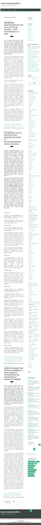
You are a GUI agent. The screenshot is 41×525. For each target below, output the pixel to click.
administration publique (33, 92)
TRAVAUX (30, 288)
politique (30, 232)
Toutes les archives (31, 40)
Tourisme (30, 279)
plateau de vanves (7, 361)
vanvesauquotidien (10, 3)
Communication (31, 124)
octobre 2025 (30, 35)
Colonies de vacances (32, 121)
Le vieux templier (36, 67)
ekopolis (10, 495)
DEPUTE (30, 138)
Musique (30, 211)
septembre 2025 (30, 37)
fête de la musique (18, 361)
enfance (30, 156)
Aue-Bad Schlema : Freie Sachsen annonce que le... (33, 52)
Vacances (30, 298)
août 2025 (29, 38)
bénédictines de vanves (32, 469)
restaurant (31, 241)
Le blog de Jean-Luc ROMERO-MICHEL (33, 65)
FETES (30, 171)
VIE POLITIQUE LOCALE (33, 353)
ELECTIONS (31, 151)
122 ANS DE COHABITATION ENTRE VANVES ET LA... (33, 424)
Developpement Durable (33, 139)
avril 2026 (29, 27)
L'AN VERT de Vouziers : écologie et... (34, 57)
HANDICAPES (31, 181)
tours (30, 281)
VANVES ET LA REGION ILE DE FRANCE (34, 310)
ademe (8, 495)
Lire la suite (30, 20)
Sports (30, 268)
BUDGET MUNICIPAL (32, 109)
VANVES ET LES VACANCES (33, 340)
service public (31, 258)
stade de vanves (31, 473)
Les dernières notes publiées (21, 521)
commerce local (31, 122)
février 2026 (30, 30)
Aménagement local (18, 123)
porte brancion (17, 124)
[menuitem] (3, 10)
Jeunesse (30, 192)
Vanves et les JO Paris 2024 (33, 338)
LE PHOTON (37, 69)
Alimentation (31, 94)
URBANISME (5, 124)
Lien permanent (7, 123)
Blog (29, 107)
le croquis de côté (32, 62)
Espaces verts (31, 160)
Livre (30, 198)
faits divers (31, 168)
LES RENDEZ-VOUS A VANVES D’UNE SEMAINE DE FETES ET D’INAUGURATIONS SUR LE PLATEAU (13, 138)
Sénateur (30, 254)
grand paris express (31, 471)
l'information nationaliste (32, 49)
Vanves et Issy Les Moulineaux (34, 302)
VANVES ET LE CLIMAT (32, 317)
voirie (30, 361)
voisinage (30, 363)
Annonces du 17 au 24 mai (32, 58)
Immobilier (31, 187)
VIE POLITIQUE (31, 351)
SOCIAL (30, 260)
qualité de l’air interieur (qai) (17, 495)
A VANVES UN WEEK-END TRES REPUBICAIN (34, 394)
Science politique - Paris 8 (33, 71)
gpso (36, 463)
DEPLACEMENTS (31, 136)
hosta (13, 494)
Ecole (30, 141)
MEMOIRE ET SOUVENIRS (33, 209)
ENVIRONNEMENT (32, 158)
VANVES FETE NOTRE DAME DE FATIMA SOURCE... (33, 400)
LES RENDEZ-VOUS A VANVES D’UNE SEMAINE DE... (34, 430)
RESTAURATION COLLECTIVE (34, 243)
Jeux (29, 194)
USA (29, 296)
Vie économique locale (33, 344)
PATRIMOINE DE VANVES (33, 224)
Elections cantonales (32, 153)
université (30, 290)
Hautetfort (22, 520)
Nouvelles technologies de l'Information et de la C (33, 216)
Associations (31, 102)
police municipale (32, 230)
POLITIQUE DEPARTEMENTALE (34, 234)
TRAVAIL (30, 286)
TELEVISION (31, 275)
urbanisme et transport (33, 294)
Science (30, 249)
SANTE (30, 247)
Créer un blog (18, 520)
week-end (30, 367)
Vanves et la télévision (33, 315)
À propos (15, 9)
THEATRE (30, 277)
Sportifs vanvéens (32, 266)
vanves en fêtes (12, 361)
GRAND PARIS (31, 177)
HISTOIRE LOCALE (32, 185)
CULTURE (30, 130)
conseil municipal (31, 475)
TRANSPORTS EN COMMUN (33, 285)
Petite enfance (31, 228)
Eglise (30, 149)
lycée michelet (30, 467)
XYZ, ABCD (34, 54)
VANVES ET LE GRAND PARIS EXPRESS (34, 327)
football (37, 461)
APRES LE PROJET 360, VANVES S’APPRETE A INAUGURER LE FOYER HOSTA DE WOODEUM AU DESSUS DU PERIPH (13, 373)
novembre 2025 (30, 34)
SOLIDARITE (31, 262)
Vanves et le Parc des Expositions (32, 332)
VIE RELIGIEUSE (31, 359)
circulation (31, 113)
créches (30, 128)
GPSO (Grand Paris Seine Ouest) (34, 175)
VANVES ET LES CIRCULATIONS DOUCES (34, 336)
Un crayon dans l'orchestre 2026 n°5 (34, 61)
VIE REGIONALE (31, 357)
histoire (30, 183)
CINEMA (30, 111)
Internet (30, 190)
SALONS (30, 245)
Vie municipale (31, 350)
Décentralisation (32, 132)
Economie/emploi (32, 145)
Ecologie (30, 143)
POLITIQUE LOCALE (32, 236)
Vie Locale (30, 346)
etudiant (30, 162)
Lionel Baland (37, 51)
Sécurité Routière (32, 253)
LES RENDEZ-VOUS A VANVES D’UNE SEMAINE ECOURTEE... (34, 388)
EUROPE (30, 164)
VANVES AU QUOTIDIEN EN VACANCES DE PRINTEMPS (33, 436)
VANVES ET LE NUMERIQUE (33, 329)
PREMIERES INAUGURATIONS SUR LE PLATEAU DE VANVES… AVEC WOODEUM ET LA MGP (13, 28)
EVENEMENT (31, 166)
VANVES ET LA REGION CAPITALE (33, 307)
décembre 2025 (30, 33)
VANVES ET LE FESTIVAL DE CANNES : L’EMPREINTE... (33, 382)
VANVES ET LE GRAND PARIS (34, 324)
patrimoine (31, 222)
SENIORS (30, 256)
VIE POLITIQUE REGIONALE (33, 355)
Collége (30, 119)
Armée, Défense (31, 100)
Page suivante (8, 502)
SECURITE (30, 251)
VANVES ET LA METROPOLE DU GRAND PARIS (34, 304)
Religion (30, 239)
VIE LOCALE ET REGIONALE (18, 356)
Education (30, 147)
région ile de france (31, 461)
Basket (30, 105)
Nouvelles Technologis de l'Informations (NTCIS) (33, 219)
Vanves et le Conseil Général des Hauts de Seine (34, 319)
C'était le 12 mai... (31, 69)
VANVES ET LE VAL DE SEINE (34, 334)
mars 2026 (29, 28)
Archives (9, 9)
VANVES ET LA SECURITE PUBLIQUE (33, 313)
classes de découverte (32, 115)
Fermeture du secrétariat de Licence (34, 70)
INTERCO (30, 188)
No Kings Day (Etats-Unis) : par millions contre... (33, 56)
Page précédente (7, 501)
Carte (29, 371)
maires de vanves (32, 205)
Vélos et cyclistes (31, 342)
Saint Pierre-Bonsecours (34, 59)
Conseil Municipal (32, 126)
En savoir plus (5, 524)
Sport (30, 264)
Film (29, 173)
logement (30, 200)
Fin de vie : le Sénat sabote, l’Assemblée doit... (32, 64)
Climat (30, 117)
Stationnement (31, 271)
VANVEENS (30, 300)
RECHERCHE (31, 237)
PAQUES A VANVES (32, 220)
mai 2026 (29, 26)
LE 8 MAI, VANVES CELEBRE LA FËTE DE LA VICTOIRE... (34, 406)
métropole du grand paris (11, 125)
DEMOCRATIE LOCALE (32, 134)
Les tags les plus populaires (27, 521)
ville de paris (12, 126)
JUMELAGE (30, 196)
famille (30, 170)
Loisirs (30, 202)
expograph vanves (31, 465)
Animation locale (32, 98)
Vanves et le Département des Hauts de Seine (34, 322)
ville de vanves (12, 124)
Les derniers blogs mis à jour (14, 521)
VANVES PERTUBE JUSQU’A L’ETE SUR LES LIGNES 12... (33, 418)
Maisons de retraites (32, 207)
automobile (31, 104)
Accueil (3, 9)
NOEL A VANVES (31, 213)
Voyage (30, 365)
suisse (30, 273)
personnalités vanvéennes (33, 226)
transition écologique (32, 283)
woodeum (8, 126)
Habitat (30, 179)
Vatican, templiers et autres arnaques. (32, 67)
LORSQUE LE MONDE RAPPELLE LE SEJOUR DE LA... (34, 412)
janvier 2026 (30, 31)
